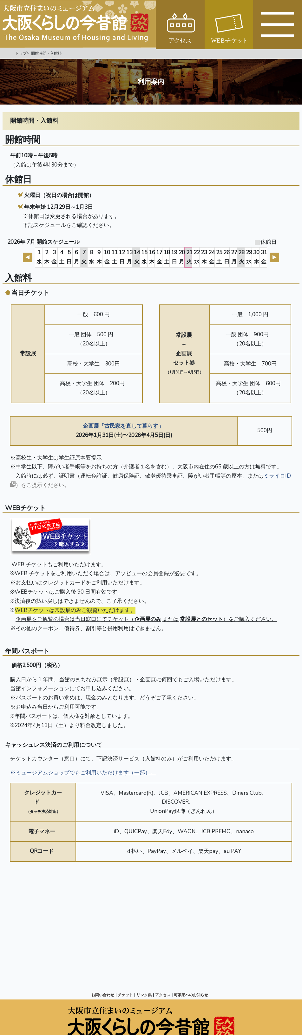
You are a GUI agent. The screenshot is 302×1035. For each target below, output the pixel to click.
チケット (125, 995)
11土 (114, 257)
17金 (159, 257)
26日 (226, 257)
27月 (234, 257)
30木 (256, 257)
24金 (211, 257)
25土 (219, 257)
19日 (174, 257)
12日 (122, 257)
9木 (99, 257)
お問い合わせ (102, 995)
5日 (69, 257)
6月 (76, 257)
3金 (54, 257)
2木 (46, 257)
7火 (84, 257)
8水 (91, 257)
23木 (204, 257)
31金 (264, 257)
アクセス (162, 995)
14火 (137, 257)
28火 (241, 257)
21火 (189, 257)
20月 (182, 257)
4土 (61, 257)
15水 (144, 257)
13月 (129, 257)
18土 (167, 257)
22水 (197, 257)
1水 (39, 257)
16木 (152, 257)
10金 (107, 257)
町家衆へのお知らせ (191, 995)
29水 (249, 257)
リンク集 (144, 995)
